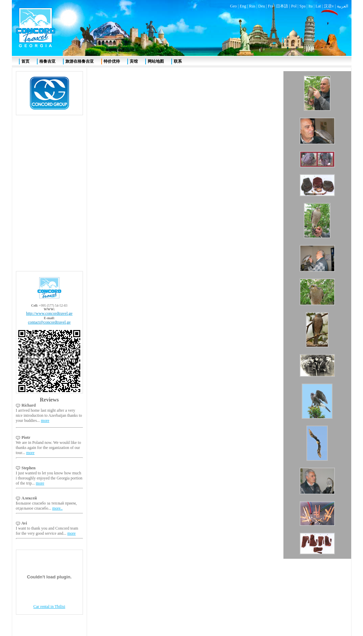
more (45, 420)
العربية (342, 6)
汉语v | (330, 6)
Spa (302, 6)
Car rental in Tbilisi (49, 606)
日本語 (282, 6)
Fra (270, 6)
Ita (310, 6)
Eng (243, 6)
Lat (318, 6)
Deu (261, 6)
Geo (233, 6)
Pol (294, 6)
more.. (57, 508)
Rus (252, 6)
